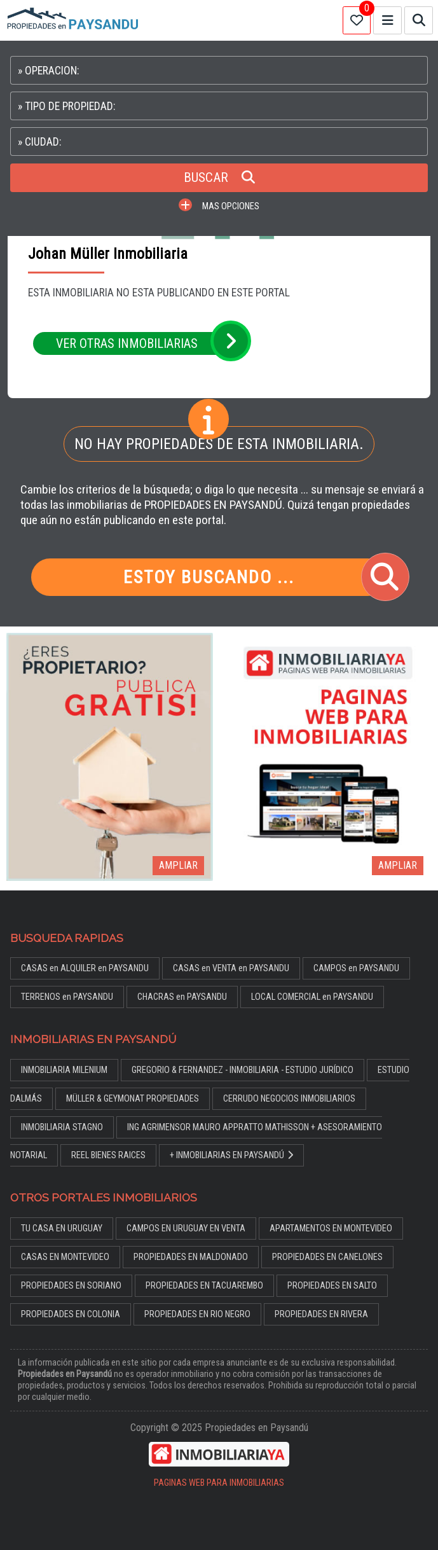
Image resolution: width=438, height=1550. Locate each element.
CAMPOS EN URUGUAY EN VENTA (186, 1228)
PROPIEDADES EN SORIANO (71, 1285)
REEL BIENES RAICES (108, 1155)
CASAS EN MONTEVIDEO (65, 1257)
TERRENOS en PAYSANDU (67, 997)
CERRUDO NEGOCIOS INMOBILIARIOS (289, 1098)
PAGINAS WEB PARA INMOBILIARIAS (219, 1482)
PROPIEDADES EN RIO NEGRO (197, 1314)
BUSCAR (219, 177)
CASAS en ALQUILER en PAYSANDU (85, 968)
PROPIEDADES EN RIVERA (321, 1314)
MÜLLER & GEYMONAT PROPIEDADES (132, 1098)
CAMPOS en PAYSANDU (356, 968)
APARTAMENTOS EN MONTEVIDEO (331, 1228)
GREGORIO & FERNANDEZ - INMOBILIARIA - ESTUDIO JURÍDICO (242, 1070)
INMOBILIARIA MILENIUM (64, 1070)
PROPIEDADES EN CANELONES (327, 1257)
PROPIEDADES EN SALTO (332, 1285)
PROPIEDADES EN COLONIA (70, 1314)
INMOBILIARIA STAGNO (62, 1127)
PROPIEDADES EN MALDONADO (190, 1257)
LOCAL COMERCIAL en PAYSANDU (312, 997)
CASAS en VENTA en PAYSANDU (231, 968)
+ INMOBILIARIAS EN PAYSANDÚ (231, 1155)
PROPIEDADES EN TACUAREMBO (204, 1285)
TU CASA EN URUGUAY (61, 1228)
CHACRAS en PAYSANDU (182, 997)
